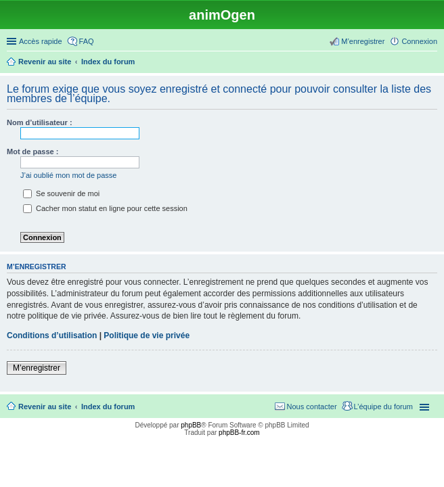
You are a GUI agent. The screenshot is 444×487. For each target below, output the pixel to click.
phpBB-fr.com (239, 432)
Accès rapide (40, 41)
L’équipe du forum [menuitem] (383, 406)
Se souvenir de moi (61, 193)
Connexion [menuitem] (419, 41)
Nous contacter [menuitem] (312, 406)
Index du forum (108, 406)
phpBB (191, 425)
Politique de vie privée (147, 335)
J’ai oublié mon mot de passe (68, 175)
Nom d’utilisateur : (39, 122)
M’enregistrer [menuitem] (362, 41)
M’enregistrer (36, 368)
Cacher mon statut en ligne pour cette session (105, 208)
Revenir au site (44, 406)
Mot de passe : (32, 151)
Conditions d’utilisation (52, 335)
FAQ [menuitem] (86, 41)
